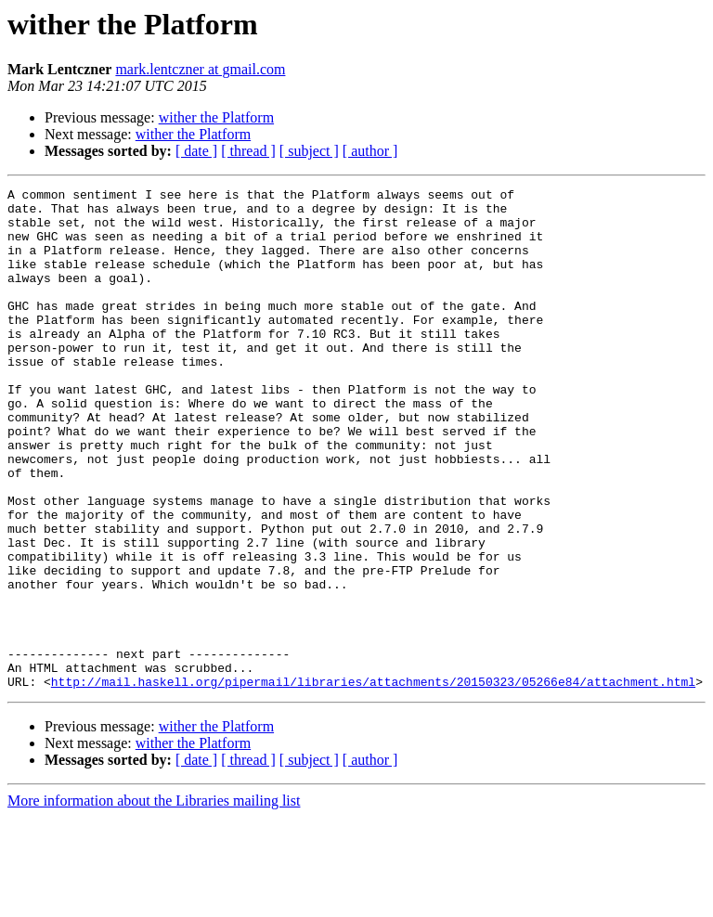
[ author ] (370, 151)
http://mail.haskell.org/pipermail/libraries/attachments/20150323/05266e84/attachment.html (373, 781)
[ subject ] (309, 151)
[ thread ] (248, 151)
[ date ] (196, 151)
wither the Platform (216, 117)
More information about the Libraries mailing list (153, 901)
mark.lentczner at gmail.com (200, 69)
